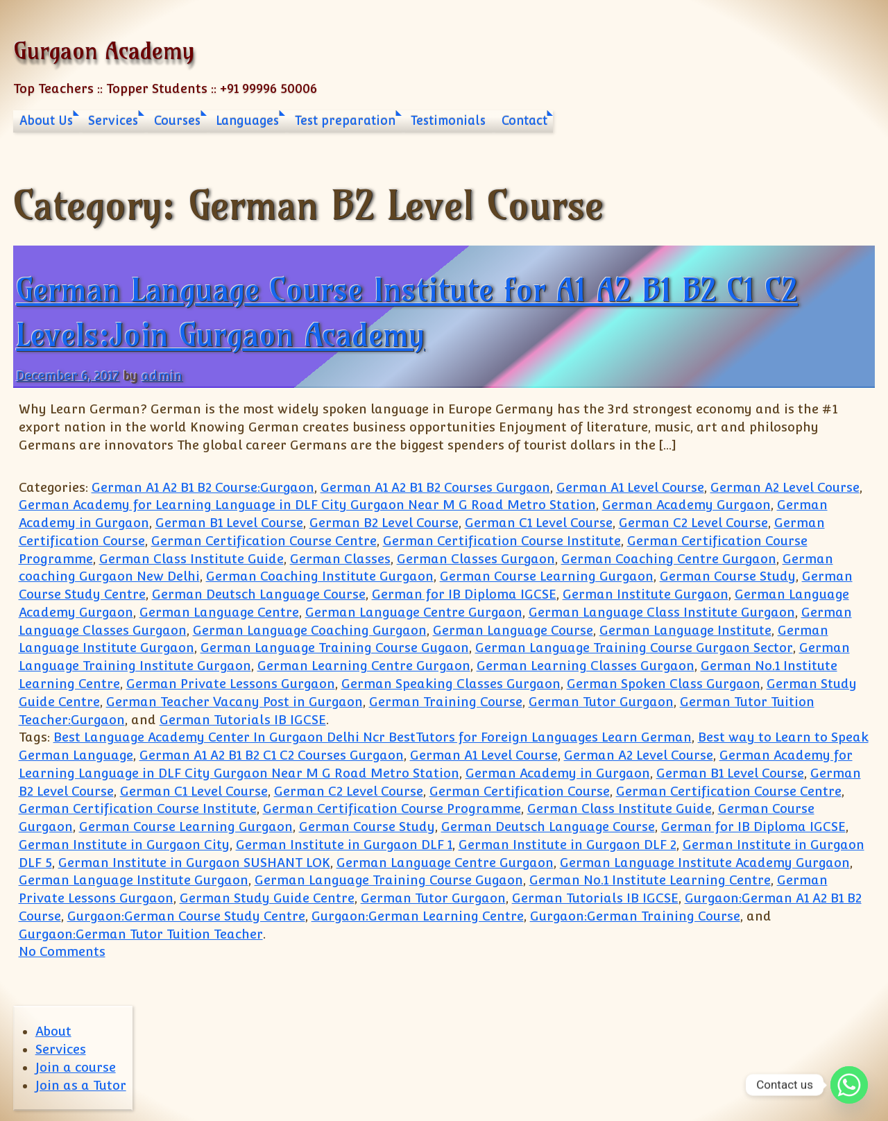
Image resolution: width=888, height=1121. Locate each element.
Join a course (75, 1067)
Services (113, 121)
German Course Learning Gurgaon (547, 576)
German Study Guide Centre (267, 898)
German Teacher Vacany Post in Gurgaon (234, 701)
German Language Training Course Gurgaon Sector (634, 647)
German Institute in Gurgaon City (124, 844)
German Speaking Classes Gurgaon (451, 683)
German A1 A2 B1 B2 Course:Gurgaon (203, 487)
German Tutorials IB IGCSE (243, 719)
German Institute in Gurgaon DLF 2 (567, 844)
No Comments (62, 951)
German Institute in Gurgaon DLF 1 (344, 844)
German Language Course (513, 630)
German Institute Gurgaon (645, 594)
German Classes (340, 558)
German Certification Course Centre (264, 540)
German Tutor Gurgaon (601, 701)
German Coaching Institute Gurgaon (320, 576)
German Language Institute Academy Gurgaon (705, 862)
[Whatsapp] (849, 1085)
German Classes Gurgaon (476, 558)
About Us (46, 121)
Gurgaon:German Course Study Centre (186, 916)
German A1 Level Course (630, 487)
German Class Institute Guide (191, 558)
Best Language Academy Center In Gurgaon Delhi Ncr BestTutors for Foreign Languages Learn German (372, 737)
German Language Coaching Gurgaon (310, 630)
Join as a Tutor (80, 1085)
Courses (177, 121)
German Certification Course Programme (392, 808)
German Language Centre (219, 612)
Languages (247, 121)
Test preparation (345, 121)
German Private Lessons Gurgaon (230, 683)
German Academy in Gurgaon (558, 773)
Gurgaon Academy (103, 50)
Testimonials (448, 121)
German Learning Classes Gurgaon (585, 665)
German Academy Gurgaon (686, 504)
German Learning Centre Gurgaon (363, 665)
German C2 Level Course (693, 522)
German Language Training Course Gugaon (334, 647)
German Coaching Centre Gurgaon (668, 558)
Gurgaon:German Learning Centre (417, 916)
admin (162, 375)
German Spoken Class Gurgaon (663, 683)
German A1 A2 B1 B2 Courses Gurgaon (435, 487)
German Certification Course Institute (502, 540)
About (53, 1031)
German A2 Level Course (785, 487)
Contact (524, 121)
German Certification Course (519, 791)
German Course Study (728, 576)
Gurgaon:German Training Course (635, 916)
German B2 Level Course (384, 522)
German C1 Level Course (539, 522)
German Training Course (445, 701)
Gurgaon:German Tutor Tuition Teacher (141, 934)
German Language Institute (685, 630)
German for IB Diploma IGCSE (464, 594)
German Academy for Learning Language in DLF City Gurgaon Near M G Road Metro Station (307, 504)
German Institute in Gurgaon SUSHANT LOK (194, 862)
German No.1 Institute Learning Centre (650, 880)
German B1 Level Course (229, 522)
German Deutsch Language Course (259, 594)
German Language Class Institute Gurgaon (662, 612)
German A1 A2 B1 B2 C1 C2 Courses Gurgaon (271, 755)
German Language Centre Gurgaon (413, 612)
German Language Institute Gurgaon (133, 880)
